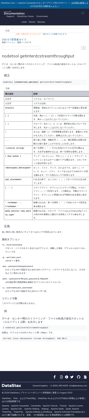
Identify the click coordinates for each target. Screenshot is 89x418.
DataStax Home (25, 16)
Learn (24, 22)
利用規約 (47, 389)
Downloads (42, 16)
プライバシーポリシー (30, 389)
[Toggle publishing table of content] (83, 48)
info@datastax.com (78, 382)
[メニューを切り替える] (82, 13)
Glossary (41, 22)
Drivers (32, 22)
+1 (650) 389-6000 (59, 382)
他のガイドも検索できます (54, 34)
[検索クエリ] (44, 31)
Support (10, 16)
